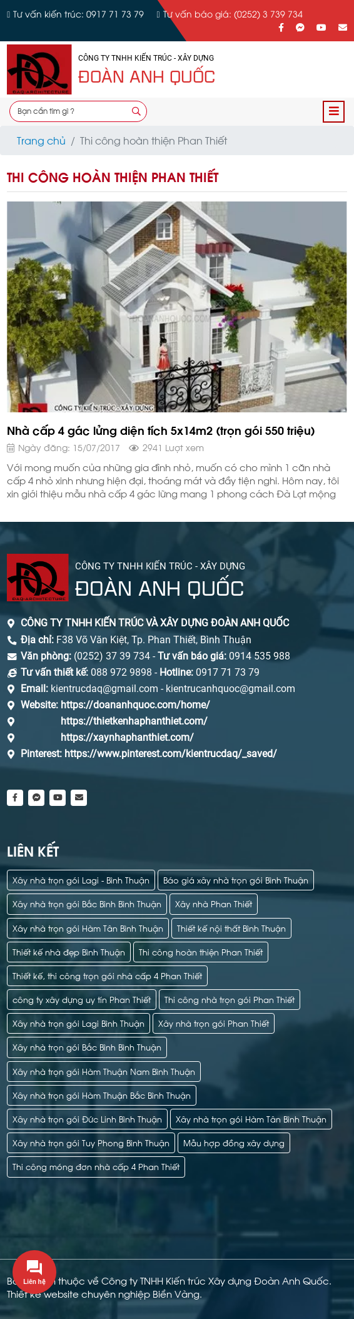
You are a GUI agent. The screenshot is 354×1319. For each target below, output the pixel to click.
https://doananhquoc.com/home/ (135, 705)
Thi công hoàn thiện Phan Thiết (201, 951)
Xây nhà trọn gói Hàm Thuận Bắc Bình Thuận (102, 1095)
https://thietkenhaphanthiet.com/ (134, 721)
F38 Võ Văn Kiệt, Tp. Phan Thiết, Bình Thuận (153, 640)
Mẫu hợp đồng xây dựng (234, 1142)
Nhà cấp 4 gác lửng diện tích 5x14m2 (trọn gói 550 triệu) (161, 429)
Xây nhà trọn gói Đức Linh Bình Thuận (87, 1118)
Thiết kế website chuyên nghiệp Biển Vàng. (104, 1293)
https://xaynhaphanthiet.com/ (127, 737)
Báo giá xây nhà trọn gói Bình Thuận (235, 879)
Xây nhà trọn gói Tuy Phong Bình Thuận (91, 1142)
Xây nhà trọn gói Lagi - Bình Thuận (81, 879)
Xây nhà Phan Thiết (213, 903)
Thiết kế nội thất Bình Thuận (231, 928)
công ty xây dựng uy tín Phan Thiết (82, 999)
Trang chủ (41, 140)
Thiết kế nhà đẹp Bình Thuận (69, 951)
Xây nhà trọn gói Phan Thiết (213, 1023)
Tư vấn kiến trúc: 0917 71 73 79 (78, 13)
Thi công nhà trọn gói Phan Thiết (229, 999)
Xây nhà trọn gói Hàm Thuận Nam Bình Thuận (104, 1071)
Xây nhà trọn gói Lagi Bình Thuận (78, 1023)
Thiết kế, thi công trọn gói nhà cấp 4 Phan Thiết (107, 975)
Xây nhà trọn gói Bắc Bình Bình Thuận (87, 903)
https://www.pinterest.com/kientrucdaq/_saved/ (169, 754)
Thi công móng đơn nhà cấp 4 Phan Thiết (96, 1166)
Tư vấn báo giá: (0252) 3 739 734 (233, 13)
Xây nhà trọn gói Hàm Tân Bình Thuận (88, 928)
